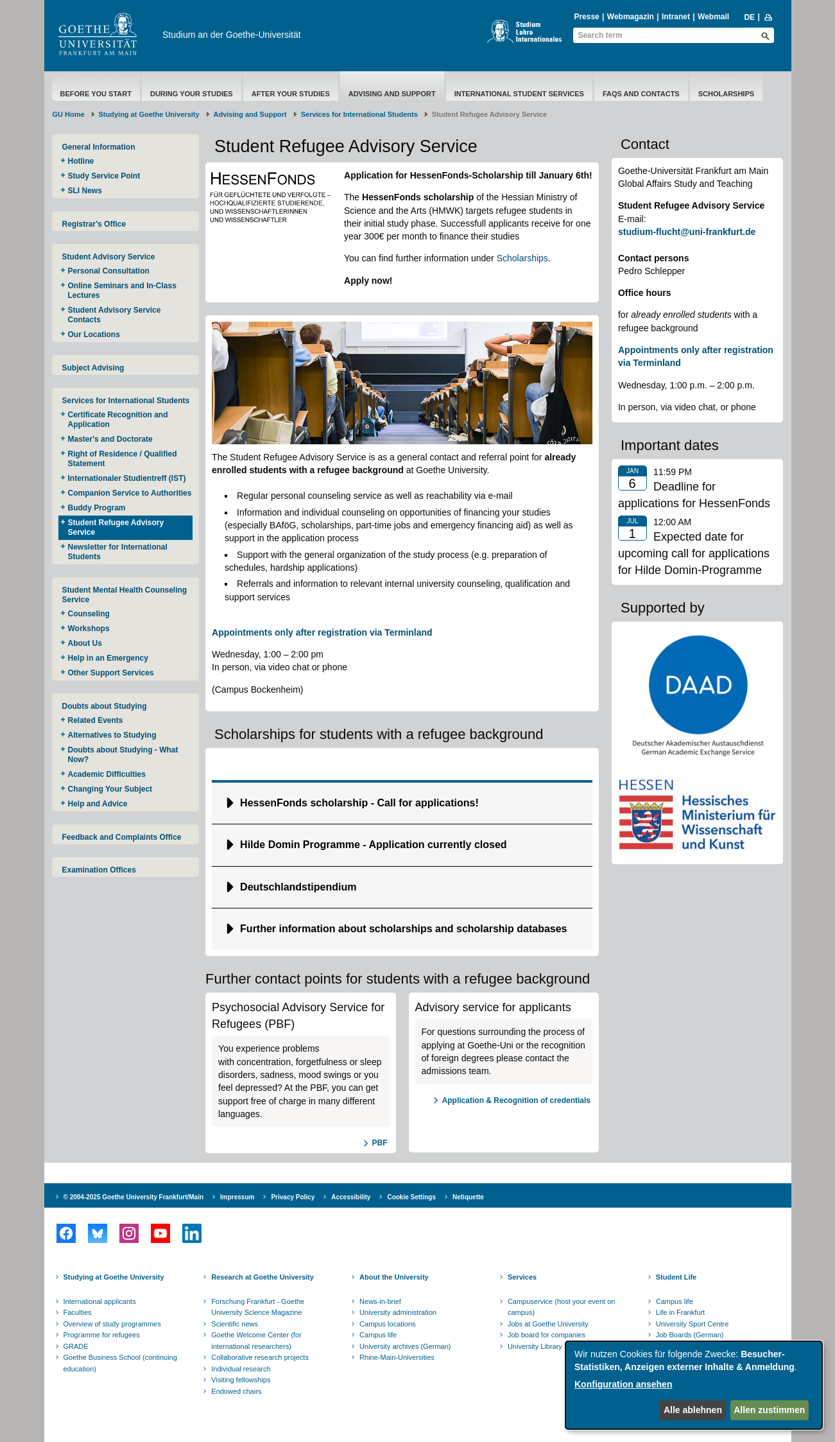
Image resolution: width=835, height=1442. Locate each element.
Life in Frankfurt (680, 1312)
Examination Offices (99, 869)
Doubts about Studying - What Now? (123, 754)
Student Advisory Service (108, 256)
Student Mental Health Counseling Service (124, 595)
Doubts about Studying (104, 706)
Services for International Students (359, 114)
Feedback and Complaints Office (122, 837)
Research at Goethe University (262, 1277)
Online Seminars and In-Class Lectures (122, 290)
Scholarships (726, 94)
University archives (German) (405, 1346)
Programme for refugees (102, 1335)
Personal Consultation (109, 270)
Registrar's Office (94, 224)
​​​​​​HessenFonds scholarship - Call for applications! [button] (359, 802)
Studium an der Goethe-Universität (231, 35)
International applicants (100, 1301)
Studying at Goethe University (149, 114)
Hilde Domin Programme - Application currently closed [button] (373, 844)
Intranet (676, 16)
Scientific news (234, 1324)
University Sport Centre (692, 1324)
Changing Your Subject (110, 789)
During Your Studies (191, 94)
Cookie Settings (411, 1197)
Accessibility (350, 1197)
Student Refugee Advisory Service (116, 527)
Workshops (89, 628)
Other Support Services (111, 672)
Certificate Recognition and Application (118, 419)
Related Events (95, 720)
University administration (397, 1312)
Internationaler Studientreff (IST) (127, 478)
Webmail (713, 16)
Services (522, 1277)
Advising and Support (392, 94)
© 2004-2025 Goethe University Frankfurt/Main (134, 1197)
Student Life (676, 1277)
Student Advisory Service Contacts (114, 315)
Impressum (237, 1197)
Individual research (240, 1369)
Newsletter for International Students (118, 552)
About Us (85, 643)
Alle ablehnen (693, 1410)
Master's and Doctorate (110, 439)
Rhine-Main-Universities (397, 1357)
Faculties (78, 1312)
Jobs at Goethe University (548, 1324)
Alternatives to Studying (112, 735)
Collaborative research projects (260, 1357)
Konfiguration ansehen (623, 1384)
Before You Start (96, 94)
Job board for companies (546, 1335)
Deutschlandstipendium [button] (298, 887)
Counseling (89, 613)
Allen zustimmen (769, 1410)
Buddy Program (97, 507)
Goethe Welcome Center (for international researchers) (256, 1340)
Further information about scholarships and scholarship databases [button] (403, 928)
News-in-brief (380, 1301)
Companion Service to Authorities (130, 493)
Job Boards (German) (690, 1335)
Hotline (81, 161)
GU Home (69, 114)
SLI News (85, 190)
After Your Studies (291, 94)
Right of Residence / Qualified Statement (122, 458)
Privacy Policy (292, 1197)
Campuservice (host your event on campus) (561, 1307)
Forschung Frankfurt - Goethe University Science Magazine (257, 1307)
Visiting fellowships (240, 1380)
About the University (394, 1277)
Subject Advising (93, 367)
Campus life (378, 1335)
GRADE (76, 1346)
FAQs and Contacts (641, 94)
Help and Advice (98, 803)
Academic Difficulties (107, 774)
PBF (380, 1142)
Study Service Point (105, 175)
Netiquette (468, 1197)
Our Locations (94, 334)
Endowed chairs (236, 1391)
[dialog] (693, 1385)
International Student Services (519, 94)
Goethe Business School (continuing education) (120, 1363)
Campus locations (387, 1324)
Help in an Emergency (108, 658)
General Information (98, 147)
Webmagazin (630, 16)
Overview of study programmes (112, 1324)
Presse (586, 16)
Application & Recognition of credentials (516, 1100)
